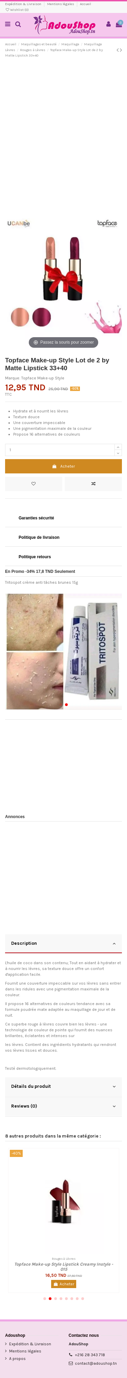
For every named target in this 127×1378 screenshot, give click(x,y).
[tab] (63, 944)
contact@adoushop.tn (96, 1363)
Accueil (85, 4)
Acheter (63, 466)
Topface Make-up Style (42, 378)
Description (63, 943)
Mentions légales (61, 4)
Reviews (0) (63, 1106)
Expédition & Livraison (23, 4)
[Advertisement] (63, 130)
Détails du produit (63, 1086)
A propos (17, 1358)
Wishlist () (17, 10)
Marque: (12, 378)
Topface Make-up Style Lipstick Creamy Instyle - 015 (63, 1267)
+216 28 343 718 (90, 1354)
